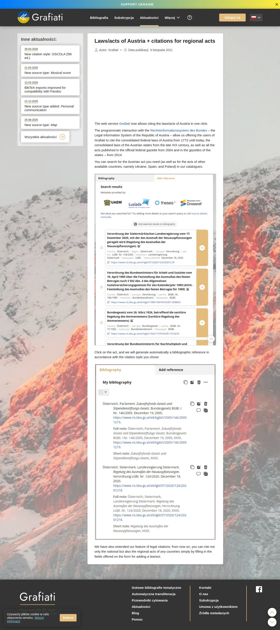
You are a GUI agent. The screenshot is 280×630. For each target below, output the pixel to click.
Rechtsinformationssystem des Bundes (178, 130)
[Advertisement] (245, 99)
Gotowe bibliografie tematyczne (156, 587)
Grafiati (113, 50)
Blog (135, 613)
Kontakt (205, 587)
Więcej (172, 17)
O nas (203, 594)
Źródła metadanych (214, 613)
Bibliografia (99, 18)
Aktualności (149, 18)
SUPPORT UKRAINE (137, 4)
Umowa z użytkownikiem (218, 607)
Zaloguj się (232, 17)
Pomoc (137, 619)
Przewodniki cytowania (150, 600)
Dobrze (68, 617)
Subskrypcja (124, 18)
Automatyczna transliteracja (153, 594)
